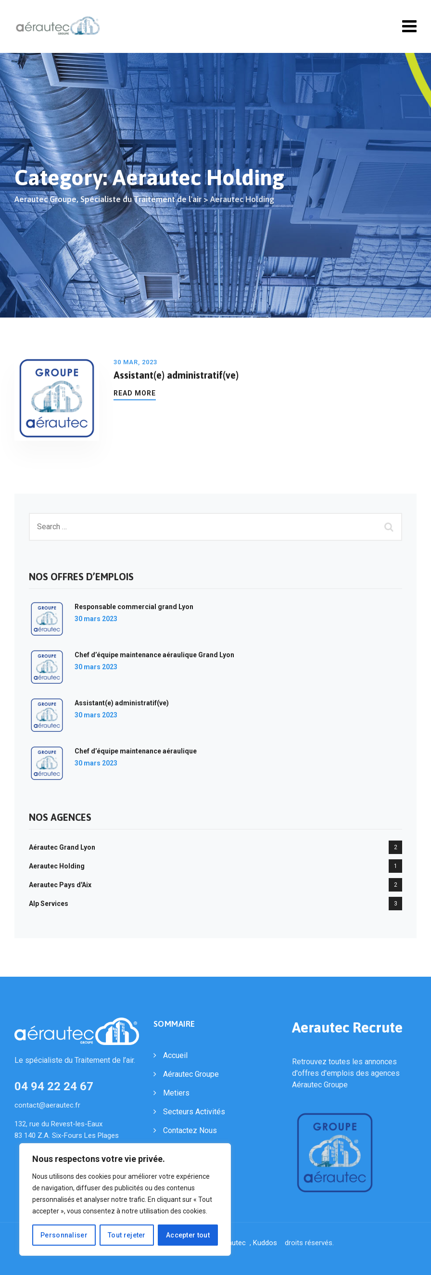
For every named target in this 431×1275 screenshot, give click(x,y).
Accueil (175, 1055)
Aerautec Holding (57, 866)
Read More (135, 393)
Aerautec (233, 1242)
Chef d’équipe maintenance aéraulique (136, 751)
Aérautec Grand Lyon (62, 847)
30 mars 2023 (96, 619)
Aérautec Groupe (191, 1074)
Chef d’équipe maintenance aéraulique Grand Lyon (154, 655)
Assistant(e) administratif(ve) (176, 375)
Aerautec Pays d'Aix (60, 885)
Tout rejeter (127, 1235)
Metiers (176, 1092)
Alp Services (48, 903)
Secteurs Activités (194, 1111)
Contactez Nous (190, 1130)
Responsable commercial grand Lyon (134, 607)
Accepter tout (188, 1235)
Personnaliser (64, 1235)
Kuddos (267, 1242)
